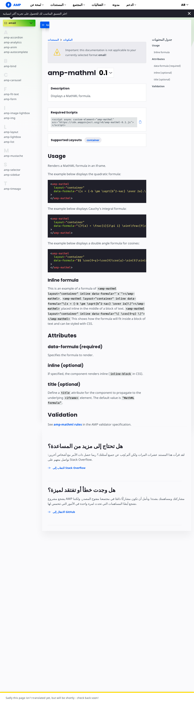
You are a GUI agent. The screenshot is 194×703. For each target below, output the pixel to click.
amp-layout (11, 132)
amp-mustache (13, 156)
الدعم (131, 5)
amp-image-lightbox (16, 113)
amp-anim (10, 47)
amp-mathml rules (68, 424)
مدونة (116, 5)
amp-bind (10, 66)
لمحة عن (37, 5)
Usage (156, 45)
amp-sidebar (12, 174)
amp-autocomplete (15, 52)
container (93, 140)
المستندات (58, 5)
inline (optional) (163, 72)
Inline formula (162, 52)
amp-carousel (12, 80)
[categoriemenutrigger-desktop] (54, 25)
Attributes (158, 59)
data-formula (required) (167, 66)
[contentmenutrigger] (169, 40)
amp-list (9, 142)
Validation (158, 86)
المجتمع (79, 5)
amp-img (9, 118)
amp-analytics (12, 42)
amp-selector (12, 170)
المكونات (68, 40)
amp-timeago (12, 188)
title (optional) (162, 79)
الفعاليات (99, 5)
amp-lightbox (12, 137)
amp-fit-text (11, 94)
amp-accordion (13, 37)
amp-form (10, 99)
